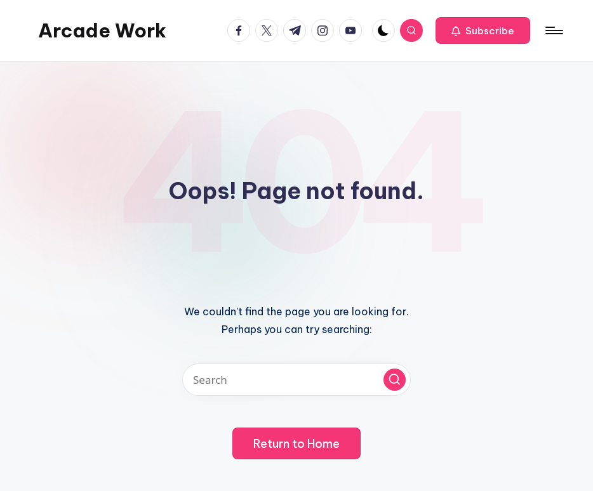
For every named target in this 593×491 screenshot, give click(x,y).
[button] (483, 30)
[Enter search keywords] (296, 379)
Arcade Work (102, 30)
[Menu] (553, 30)
